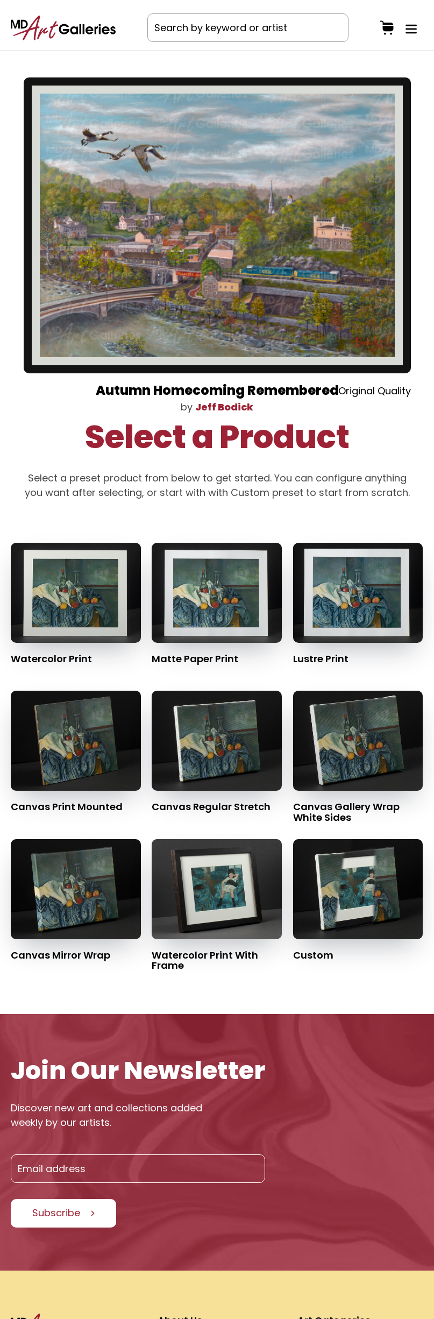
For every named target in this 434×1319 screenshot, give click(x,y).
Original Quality (374, 391)
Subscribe (56, 1212)
